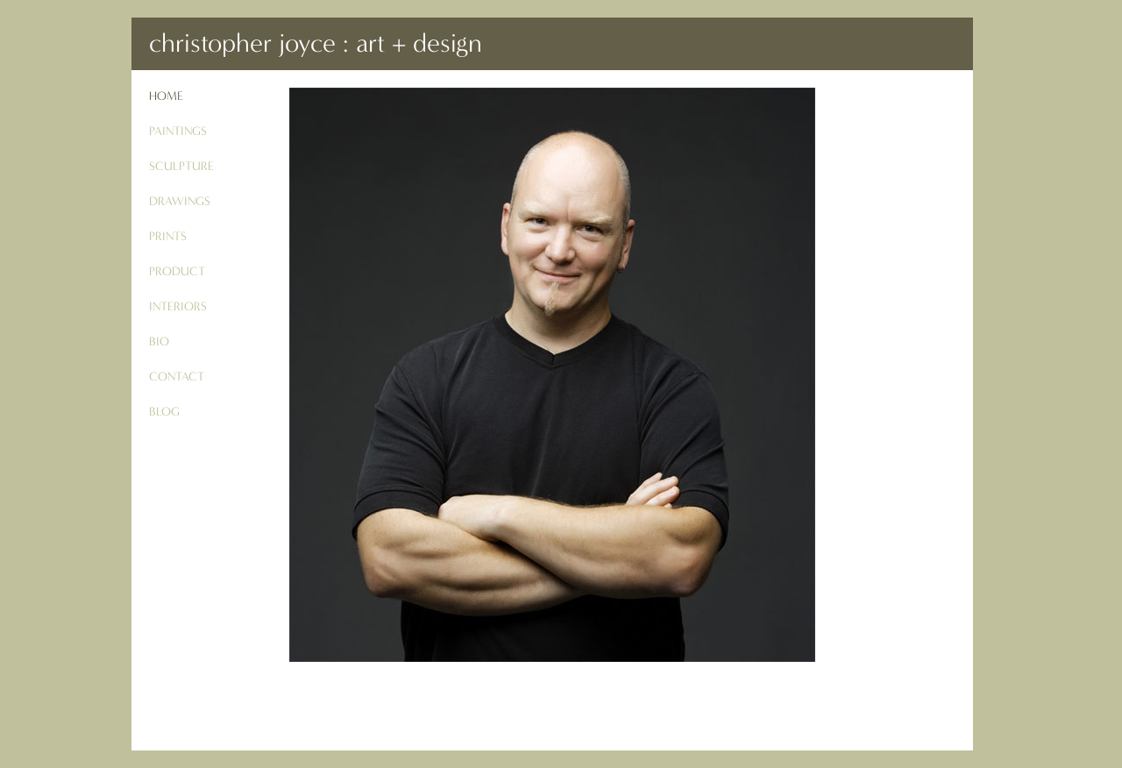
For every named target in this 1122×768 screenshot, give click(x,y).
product (177, 271)
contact (176, 376)
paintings (178, 131)
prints (168, 236)
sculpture (181, 166)
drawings (179, 201)
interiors (178, 306)
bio (159, 341)
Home (166, 96)
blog (164, 411)
